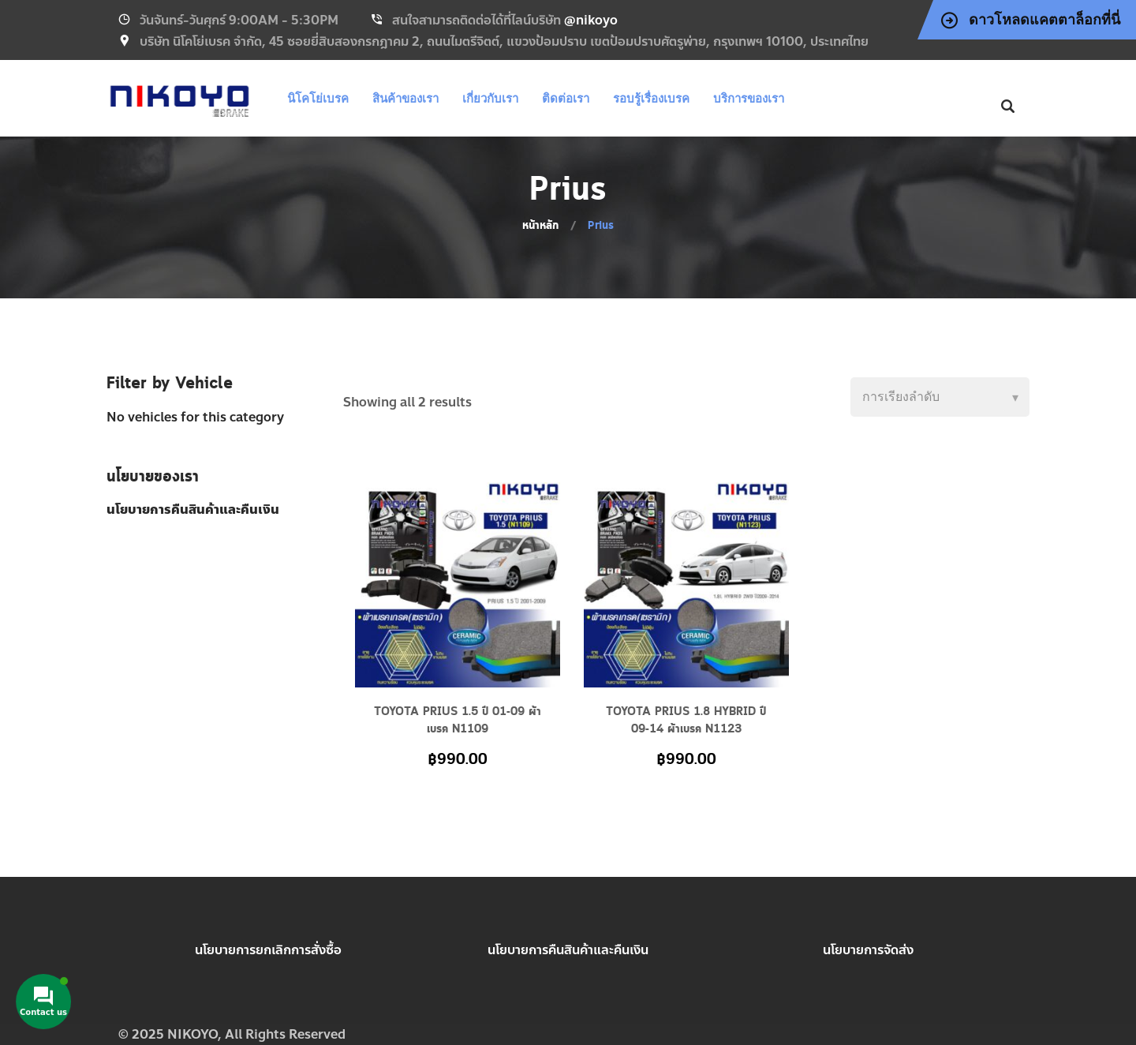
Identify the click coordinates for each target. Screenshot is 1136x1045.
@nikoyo (591, 20)
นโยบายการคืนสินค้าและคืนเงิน (568, 950)
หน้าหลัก (540, 225)
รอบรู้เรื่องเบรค (651, 98)
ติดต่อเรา (565, 98)
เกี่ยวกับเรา (490, 98)
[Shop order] (940, 397)
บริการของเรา (748, 98)
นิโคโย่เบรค (318, 98)
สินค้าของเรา (405, 98)
